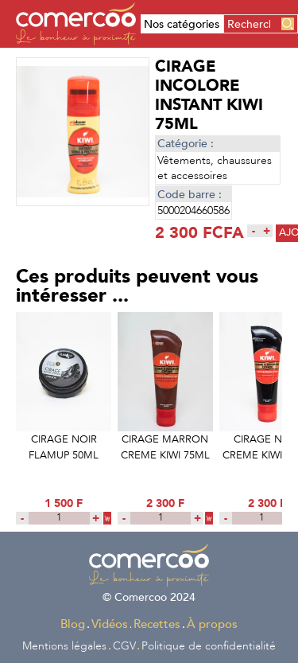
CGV (124, 645)
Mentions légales (64, 645)
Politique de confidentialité (208, 645)
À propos (212, 624)
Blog (72, 624)
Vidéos (109, 624)
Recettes (157, 624)
